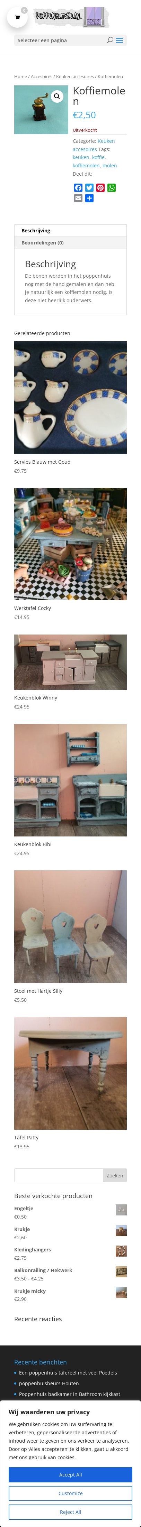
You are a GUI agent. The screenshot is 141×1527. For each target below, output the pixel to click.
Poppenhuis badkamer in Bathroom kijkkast (69, 1394)
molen (110, 165)
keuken (81, 157)
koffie (98, 157)
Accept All (70, 1474)
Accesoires (41, 76)
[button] (57, 96)
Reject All (70, 1512)
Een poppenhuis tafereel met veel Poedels (68, 1372)
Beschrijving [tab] (35, 230)
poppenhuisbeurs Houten (49, 1383)
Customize (71, 1493)
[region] (70, 1463)
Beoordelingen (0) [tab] (42, 242)
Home (20, 76)
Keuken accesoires (75, 76)
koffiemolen (86, 165)
